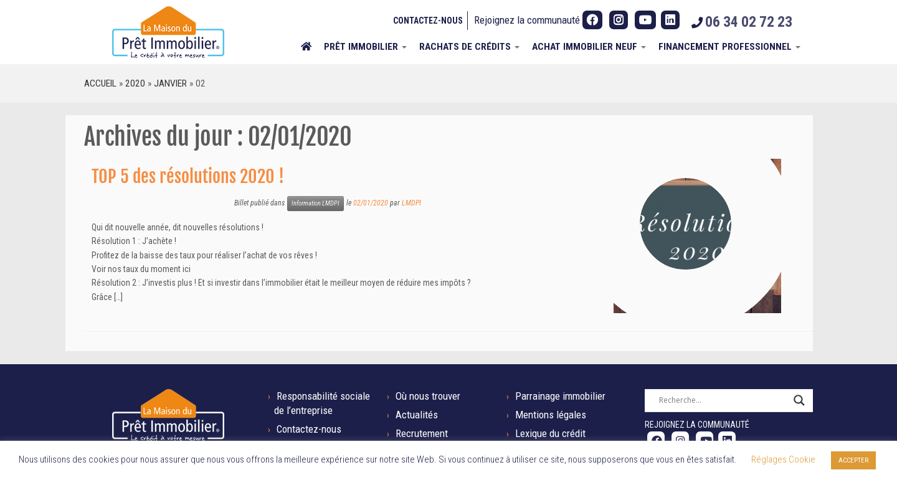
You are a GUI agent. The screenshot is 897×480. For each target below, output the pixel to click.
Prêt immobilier (365, 46)
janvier (170, 83)
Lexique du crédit (550, 433)
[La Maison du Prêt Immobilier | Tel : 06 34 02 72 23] (168, 32)
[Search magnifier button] (799, 400)
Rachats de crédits (469, 46)
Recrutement (422, 433)
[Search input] (723, 400)
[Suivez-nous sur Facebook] (592, 20)
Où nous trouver (428, 396)
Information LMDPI (315, 203)
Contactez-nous (428, 21)
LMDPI (411, 203)
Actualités (417, 414)
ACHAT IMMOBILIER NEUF (589, 46)
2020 (135, 83)
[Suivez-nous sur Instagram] (618, 20)
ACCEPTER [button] (853, 460)
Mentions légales (550, 414)
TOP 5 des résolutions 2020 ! (188, 176)
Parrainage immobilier (560, 396)
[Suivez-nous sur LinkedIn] (670, 20)
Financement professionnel (729, 46)
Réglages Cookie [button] (783, 459)
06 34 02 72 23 (748, 22)
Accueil (100, 83)
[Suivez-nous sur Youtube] (645, 20)
